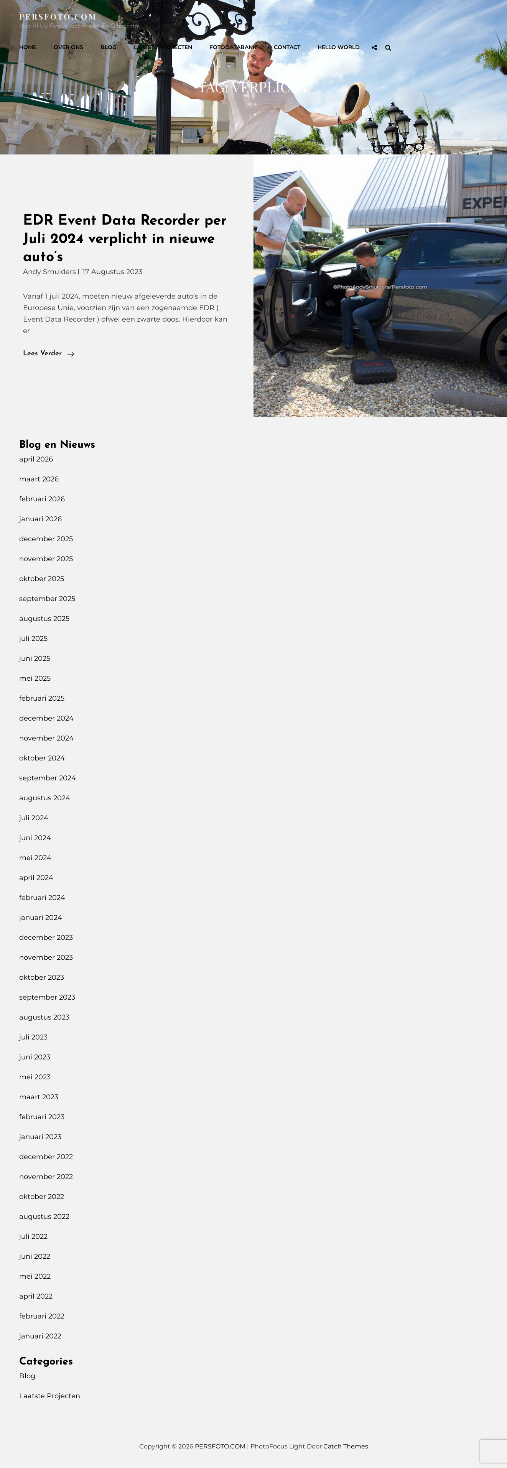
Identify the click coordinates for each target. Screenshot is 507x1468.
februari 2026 (42, 499)
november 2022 (46, 1176)
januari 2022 (40, 1336)
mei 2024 (35, 858)
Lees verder (48, 354)
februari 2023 (41, 1117)
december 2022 (46, 1157)
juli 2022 (33, 1236)
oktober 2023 (41, 977)
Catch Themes (345, 1446)
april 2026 (36, 459)
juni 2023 (34, 1057)
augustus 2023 (44, 1017)
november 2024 (46, 738)
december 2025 (46, 539)
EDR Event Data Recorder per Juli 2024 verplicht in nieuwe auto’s (125, 239)
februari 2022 (41, 1316)
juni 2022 (34, 1256)
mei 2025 (35, 678)
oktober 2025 (41, 579)
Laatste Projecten (163, 47)
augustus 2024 (44, 798)
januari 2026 (40, 519)
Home (27, 47)
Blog (108, 47)
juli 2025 (33, 638)
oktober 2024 (42, 758)
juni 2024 (35, 838)
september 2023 (47, 997)
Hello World (339, 47)
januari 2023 (40, 1137)
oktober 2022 (41, 1196)
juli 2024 (33, 818)
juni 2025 (34, 658)
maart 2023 (38, 1097)
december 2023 (46, 937)
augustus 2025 (44, 618)
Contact (287, 47)
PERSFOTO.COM (58, 16)
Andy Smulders (49, 272)
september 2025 (47, 598)
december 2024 (46, 718)
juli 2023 (33, 1037)
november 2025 (46, 559)
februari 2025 (41, 698)
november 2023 (46, 957)
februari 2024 (42, 897)
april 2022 (36, 1296)
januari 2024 (40, 917)
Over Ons (68, 47)
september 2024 (47, 778)
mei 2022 (35, 1276)
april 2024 (36, 878)
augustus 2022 (44, 1216)
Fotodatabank (233, 47)
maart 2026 (39, 479)
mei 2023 (35, 1077)
